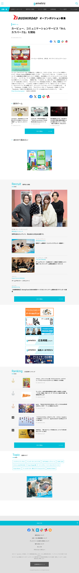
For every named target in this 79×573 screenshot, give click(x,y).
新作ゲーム (15, 24)
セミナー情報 (42, 9)
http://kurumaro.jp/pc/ (18, 91)
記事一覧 (4, 9)
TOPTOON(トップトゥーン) (48, 461)
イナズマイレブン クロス (19, 461)
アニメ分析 (73, 9)
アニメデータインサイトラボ (33, 461)
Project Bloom (16, 468)
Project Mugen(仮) (31, 465)
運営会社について (39, 535)
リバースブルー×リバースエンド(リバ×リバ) (49, 465)
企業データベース (16, 9)
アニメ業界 (63, 9)
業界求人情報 (30, 9)
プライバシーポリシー (39, 549)
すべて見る (39, 131)
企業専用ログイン (39, 564)
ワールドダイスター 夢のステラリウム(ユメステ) (34, 468)
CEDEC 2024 (60, 461)
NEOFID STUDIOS (51, 468)
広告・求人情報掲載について (39, 538)
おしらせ (39, 547)
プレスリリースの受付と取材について (39, 541)
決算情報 (53, 9)
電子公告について (39, 544)
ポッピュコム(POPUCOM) (19, 465)
